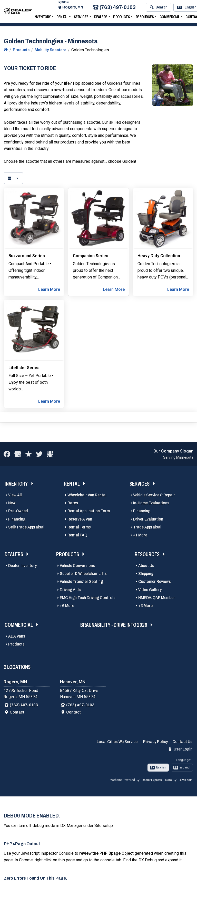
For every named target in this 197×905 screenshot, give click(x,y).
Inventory (42, 18)
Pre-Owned (18, 511)
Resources (145, 18)
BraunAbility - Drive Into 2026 (113, 625)
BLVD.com (185, 780)
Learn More (49, 289)
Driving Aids (70, 590)
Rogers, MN (72, 8)
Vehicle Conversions (77, 565)
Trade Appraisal (147, 527)
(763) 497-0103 (114, 8)
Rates (72, 503)
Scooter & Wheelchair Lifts (83, 573)
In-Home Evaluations (151, 503)
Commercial (170, 18)
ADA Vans (16, 636)
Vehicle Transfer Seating (81, 581)
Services (81, 18)
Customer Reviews (154, 581)
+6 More (67, 605)
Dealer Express (152, 780)
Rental (62, 18)
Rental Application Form (88, 511)
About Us (146, 565)
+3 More (145, 605)
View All (15, 495)
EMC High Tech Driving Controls (87, 597)
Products (121, 18)
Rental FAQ (77, 535)
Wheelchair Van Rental (86, 495)
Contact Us (182, 741)
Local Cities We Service (117, 741)
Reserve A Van (79, 519)
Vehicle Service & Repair (154, 495)
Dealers (100, 18)
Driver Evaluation (148, 519)
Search (159, 8)
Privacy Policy (155, 741)
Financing (16, 519)
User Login (180, 749)
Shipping (145, 573)
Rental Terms (79, 527)
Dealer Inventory (22, 565)
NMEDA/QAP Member (156, 597)
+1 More (140, 535)
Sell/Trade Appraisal (26, 527)
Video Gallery (150, 590)
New (12, 503)
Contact (17, 712)
